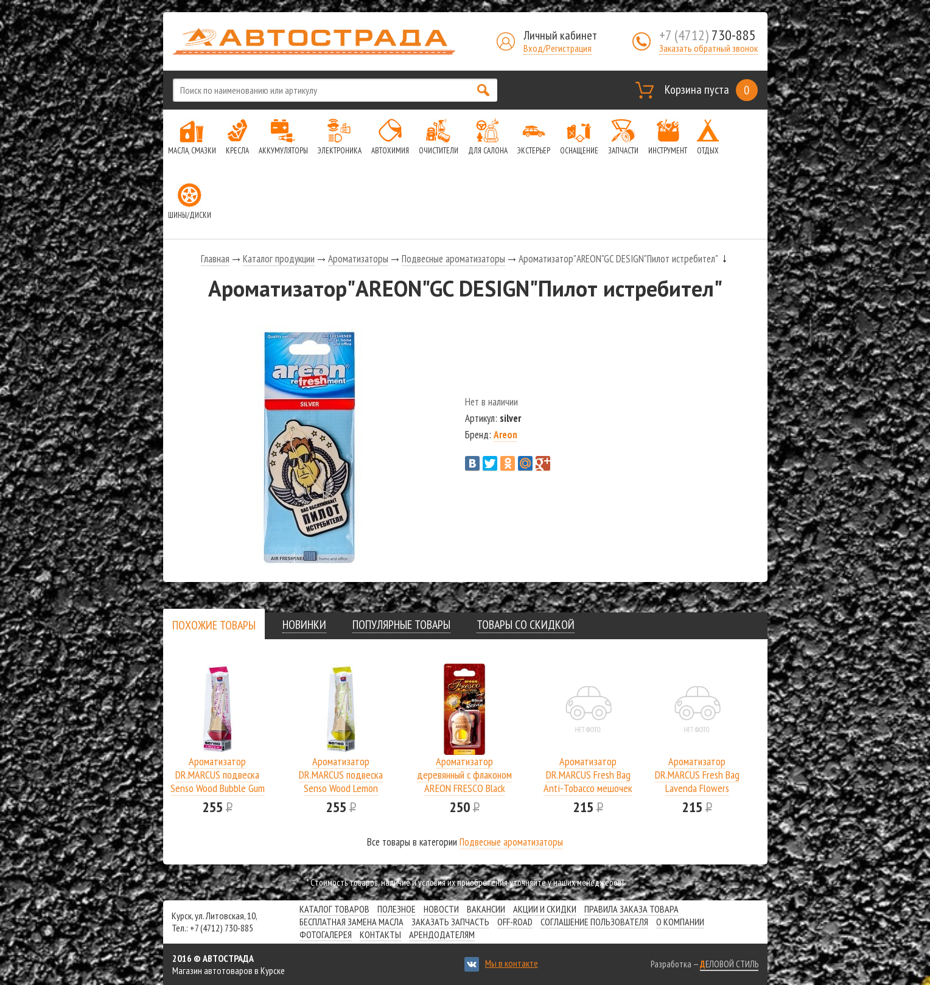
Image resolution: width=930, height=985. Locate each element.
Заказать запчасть (450, 922)
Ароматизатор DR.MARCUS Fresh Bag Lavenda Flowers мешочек (697, 781)
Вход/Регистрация (557, 48)
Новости (441, 909)
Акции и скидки (544, 909)
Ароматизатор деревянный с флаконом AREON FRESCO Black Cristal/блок (464, 781)
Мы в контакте (511, 963)
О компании (680, 922)
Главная (215, 258)
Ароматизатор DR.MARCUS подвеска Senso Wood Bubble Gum (217, 774)
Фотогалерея (325, 934)
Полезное (396, 909)
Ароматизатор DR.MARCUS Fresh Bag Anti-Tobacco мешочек (588, 774)
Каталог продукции (279, 258)
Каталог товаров (334, 909)
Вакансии (486, 909)
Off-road (515, 922)
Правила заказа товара (631, 909)
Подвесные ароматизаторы (453, 258)
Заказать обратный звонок (708, 48)
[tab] (214, 625)
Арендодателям (442, 934)
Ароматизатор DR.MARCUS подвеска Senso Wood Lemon (341, 774)
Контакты (380, 934)
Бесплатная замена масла (351, 922)
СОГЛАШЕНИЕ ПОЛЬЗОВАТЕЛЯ (594, 922)
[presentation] (214, 625)
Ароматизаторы (358, 258)
